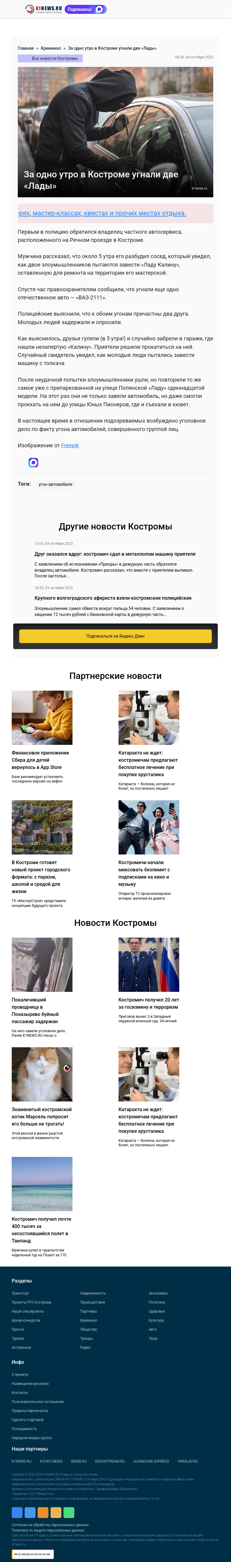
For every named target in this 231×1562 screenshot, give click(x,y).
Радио (85, 1347)
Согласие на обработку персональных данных (50, 1525)
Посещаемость (24, 1429)
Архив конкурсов (26, 1320)
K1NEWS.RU (22, 1461)
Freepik (70, 445)
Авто (152, 1329)
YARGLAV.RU (187, 1461)
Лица (153, 1338)
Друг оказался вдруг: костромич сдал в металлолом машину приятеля (115, 554)
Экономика (158, 1293)
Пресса (18, 1329)
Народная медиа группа (32, 1438)
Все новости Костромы (55, 58)
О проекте (20, 1375)
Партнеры (88, 1311)
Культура (156, 1320)
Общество (88, 1329)
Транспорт (20, 1293)
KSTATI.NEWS (51, 1461)
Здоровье (157, 1311)
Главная (26, 48)
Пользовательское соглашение (38, 1402)
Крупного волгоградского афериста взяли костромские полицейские (113, 598)
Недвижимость (93, 1293)
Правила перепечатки (30, 1411)
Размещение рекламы (30, 1384)
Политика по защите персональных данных (48, 1530)
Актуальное (21, 1347)
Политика (157, 1302)
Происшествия (92, 1302)
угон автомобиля (55, 484)
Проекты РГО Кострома (31, 1302)
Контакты (20, 1393)
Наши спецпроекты (28, 1311)
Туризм (18, 1338)
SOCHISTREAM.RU (110, 1461)
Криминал (51, 48)
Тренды (86, 1338)
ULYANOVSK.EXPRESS (151, 1461)
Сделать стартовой (28, 1420)
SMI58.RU (78, 1461)
